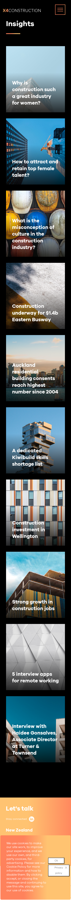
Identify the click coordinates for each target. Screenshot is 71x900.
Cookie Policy (16, 866)
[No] (66, 867)
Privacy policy (59, 870)
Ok (56, 860)
